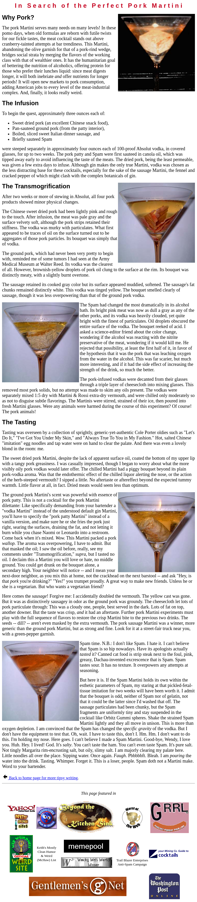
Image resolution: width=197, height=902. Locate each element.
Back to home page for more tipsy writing (40, 778)
